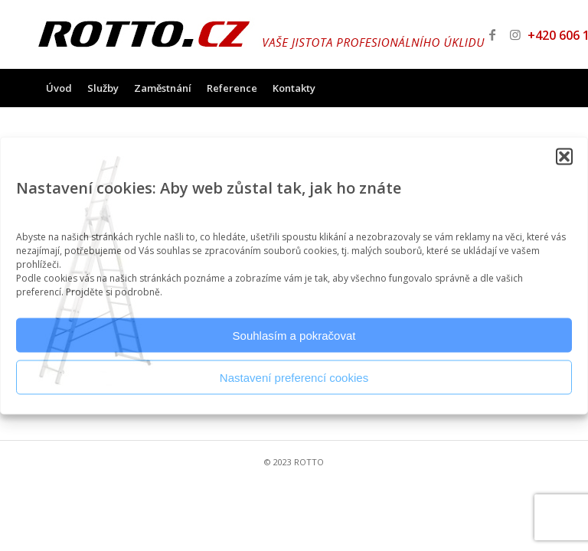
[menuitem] (59, 88)
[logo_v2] (261, 34)
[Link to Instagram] (515, 34)
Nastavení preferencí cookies (294, 376)
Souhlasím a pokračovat (294, 334)
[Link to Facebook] (492, 34)
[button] (564, 157)
